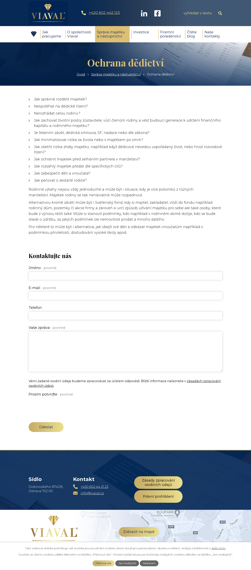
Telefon (35, 307)
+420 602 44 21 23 (94, 487)
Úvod (33, 34)
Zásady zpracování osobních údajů (158, 482)
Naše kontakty (212, 34)
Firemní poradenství (170, 34)
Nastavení (149, 563)
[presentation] (58, 405)
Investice (141, 32)
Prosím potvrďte (51, 394)
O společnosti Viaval (79, 34)
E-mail (42, 288)
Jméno (42, 268)
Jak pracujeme (51, 34)
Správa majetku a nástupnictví (111, 34)
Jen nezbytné (127, 563)
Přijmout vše (103, 563)
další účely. (219, 548)
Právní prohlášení (158, 496)
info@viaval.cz (92, 493)
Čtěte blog (192, 34)
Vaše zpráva (47, 327)
